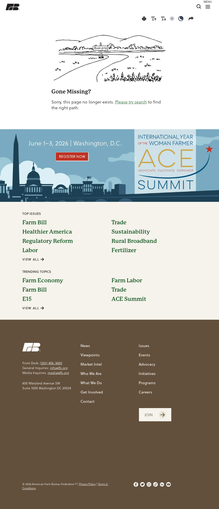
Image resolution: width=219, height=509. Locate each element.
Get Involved (92, 392)
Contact (87, 401)
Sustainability (130, 232)
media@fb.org (58, 372)
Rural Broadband (134, 241)
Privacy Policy (87, 484)
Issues (144, 345)
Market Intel (91, 364)
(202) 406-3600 (51, 363)
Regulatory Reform (47, 241)
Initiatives (147, 373)
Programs (147, 382)
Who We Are (91, 373)
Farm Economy (42, 280)
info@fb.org (58, 368)
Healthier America (47, 232)
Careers (145, 392)
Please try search (131, 102)
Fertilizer (123, 250)
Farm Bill (34, 222)
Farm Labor (126, 280)
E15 (27, 299)
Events (144, 355)
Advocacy (147, 364)
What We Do (91, 382)
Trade (118, 222)
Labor (30, 250)
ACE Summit (128, 299)
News (85, 345)
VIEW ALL (33, 259)
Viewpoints (90, 355)
